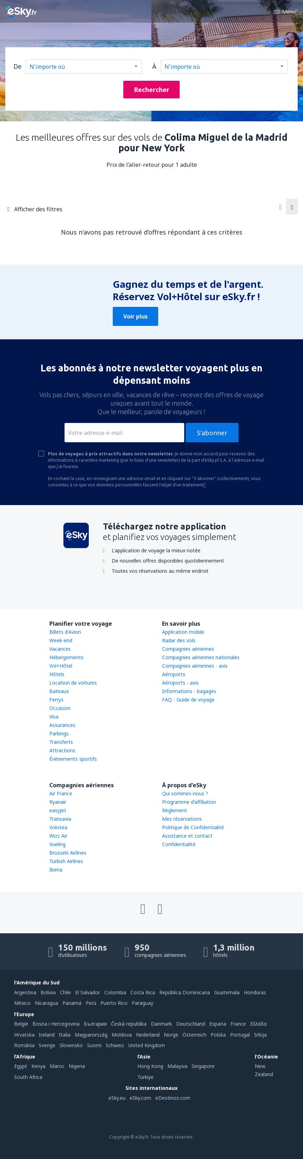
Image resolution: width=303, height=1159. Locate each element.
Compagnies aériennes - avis (195, 665)
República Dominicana (184, 992)
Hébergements (66, 657)
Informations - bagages (189, 691)
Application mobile (183, 632)
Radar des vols (179, 640)
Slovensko (71, 1045)
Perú (91, 1003)
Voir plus (135, 316)
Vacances (60, 648)
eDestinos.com (172, 1097)
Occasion (59, 708)
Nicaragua (46, 1003)
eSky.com (140, 1097)
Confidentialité (179, 844)
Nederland (148, 1034)
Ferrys (56, 699)
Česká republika (129, 1023)
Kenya (38, 1066)
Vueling (57, 844)
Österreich (194, 1034)
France (238, 1023)
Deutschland (190, 1023)
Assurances (62, 725)
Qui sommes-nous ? (185, 793)
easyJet (57, 810)
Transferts (61, 742)
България (95, 1023)
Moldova (122, 1034)
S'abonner (212, 433)
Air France (60, 793)
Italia (64, 1034)
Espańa (217, 1023)
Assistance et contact (187, 835)
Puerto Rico (114, 1003)
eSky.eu (117, 1097)
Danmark (161, 1023)
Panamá (71, 1003)
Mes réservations (182, 818)
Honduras (255, 992)
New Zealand (264, 1070)
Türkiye (145, 1077)
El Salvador (87, 992)
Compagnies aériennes (188, 648)
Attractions (62, 750)
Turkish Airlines (66, 861)
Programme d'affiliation (189, 802)
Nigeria (77, 1066)
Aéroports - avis (180, 682)
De (17, 66)
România (24, 1045)
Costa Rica (142, 992)
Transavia (60, 818)
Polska (218, 1034)
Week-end (60, 640)
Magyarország (91, 1034)
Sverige (47, 1045)
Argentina (25, 992)
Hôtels (56, 674)
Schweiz (115, 1045)
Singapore (203, 1066)
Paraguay (142, 1003)
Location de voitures (73, 682)
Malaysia (177, 1066)
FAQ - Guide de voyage (188, 699)
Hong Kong (150, 1066)
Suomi (94, 1045)
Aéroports (173, 674)
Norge (171, 1034)
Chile (65, 992)
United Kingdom (146, 1045)
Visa (53, 716)
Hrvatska (24, 1034)
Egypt (20, 1066)
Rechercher (151, 89)
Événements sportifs (73, 759)
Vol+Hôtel (60, 665)
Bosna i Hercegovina (56, 1023)
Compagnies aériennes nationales (201, 657)
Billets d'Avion (65, 632)
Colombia (115, 992)
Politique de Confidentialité (193, 827)
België (21, 1023)
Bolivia (48, 992)
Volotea (58, 827)
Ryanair (57, 802)
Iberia (55, 869)
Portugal (240, 1034)
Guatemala (227, 992)
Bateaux (59, 691)
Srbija (260, 1034)
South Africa (28, 1077)
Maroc (57, 1066)
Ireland (47, 1034)
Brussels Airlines (67, 852)
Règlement (174, 810)
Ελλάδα (258, 1023)
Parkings (59, 733)
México (22, 1003)
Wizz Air (58, 835)
